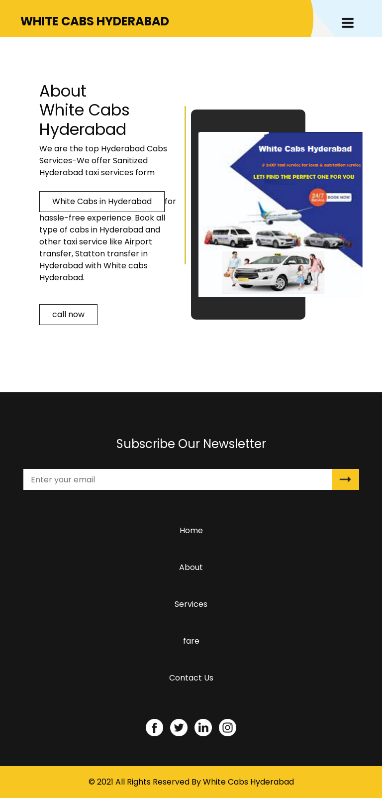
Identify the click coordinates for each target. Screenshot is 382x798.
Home (194, 533)
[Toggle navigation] (348, 23)
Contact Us (191, 678)
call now (68, 314)
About (191, 567)
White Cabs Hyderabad (248, 782)
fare (191, 641)
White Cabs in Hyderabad (102, 201)
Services (191, 604)
